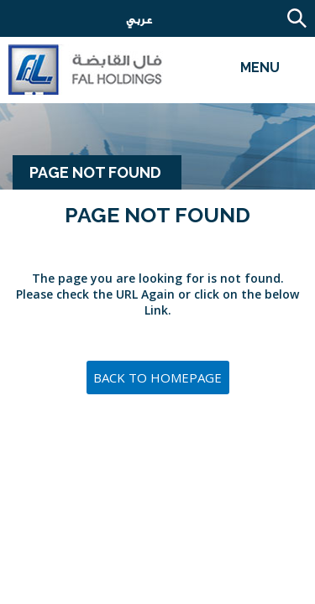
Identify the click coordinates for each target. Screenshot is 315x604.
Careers (16, 21)
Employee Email (96, 21)
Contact (42, 21)
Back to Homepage (157, 377)
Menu (260, 68)
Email (67, 21)
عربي (132, 19)
